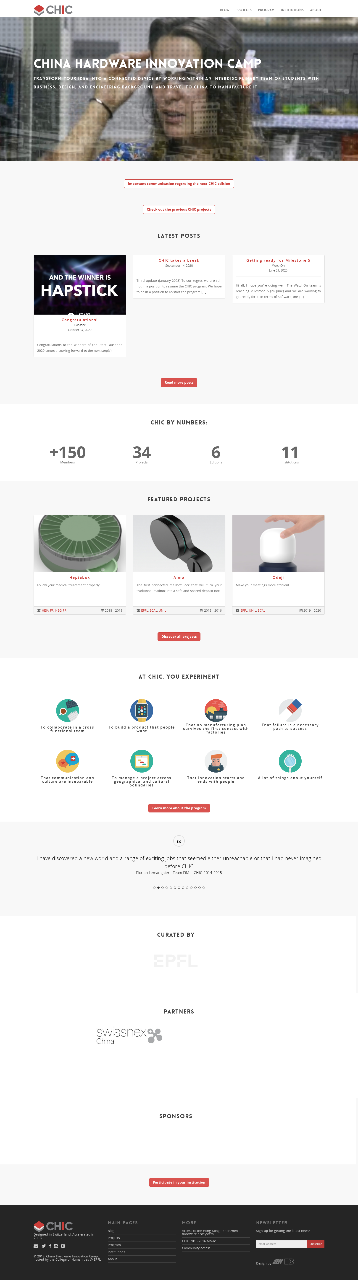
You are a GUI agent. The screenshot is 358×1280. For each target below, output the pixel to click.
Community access (196, 1248)
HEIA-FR (48, 610)
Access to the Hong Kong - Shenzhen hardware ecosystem (210, 1232)
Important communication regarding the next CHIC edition (179, 183)
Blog (224, 10)
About (315, 10)
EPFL (144, 610)
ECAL (153, 610)
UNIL (162, 610)
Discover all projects (179, 636)
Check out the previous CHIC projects (179, 209)
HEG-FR (60, 610)
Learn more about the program (179, 808)
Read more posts (179, 382)
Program (266, 10)
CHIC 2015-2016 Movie (199, 1241)
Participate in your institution (179, 1182)
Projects (243, 10)
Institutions (292, 10)
